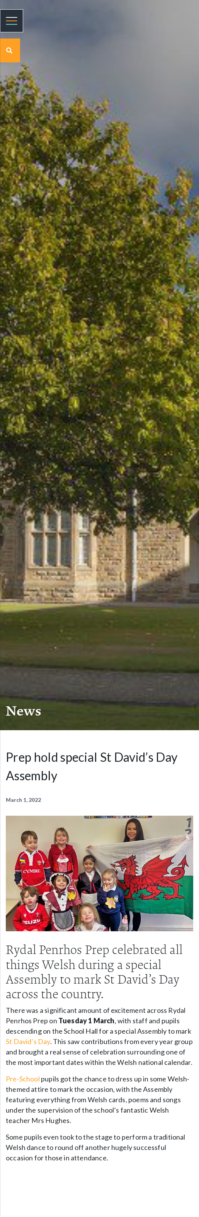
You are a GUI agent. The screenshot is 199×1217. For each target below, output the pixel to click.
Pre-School (23, 1079)
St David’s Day (28, 1041)
